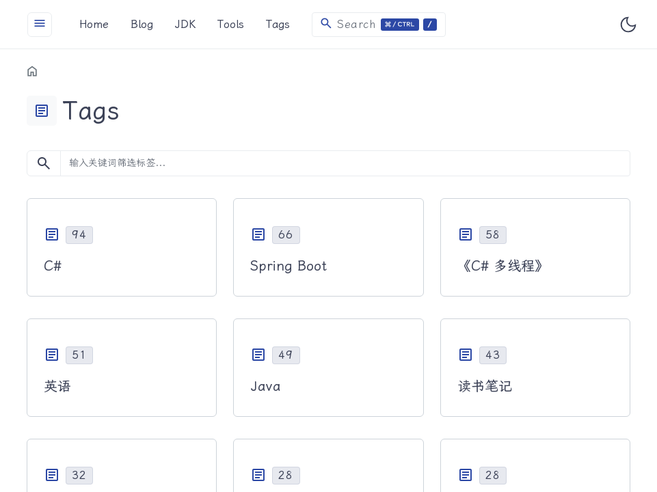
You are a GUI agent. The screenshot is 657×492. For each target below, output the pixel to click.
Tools (230, 24)
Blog (142, 24)
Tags (278, 24)
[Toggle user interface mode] (628, 24)
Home (94, 24)
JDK (185, 24)
